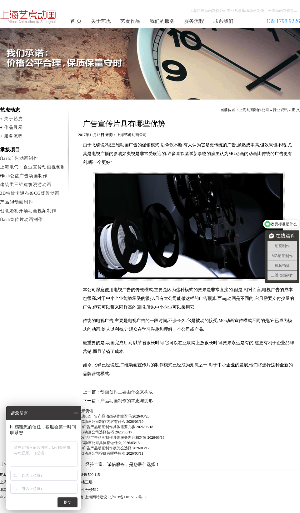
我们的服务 (162, 21)
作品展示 (13, 127)
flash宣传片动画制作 (21, 219)
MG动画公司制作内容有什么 (101, 421)
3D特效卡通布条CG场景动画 (30, 193)
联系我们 (223, 21)
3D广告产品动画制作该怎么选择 (105, 448)
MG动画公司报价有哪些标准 (101, 453)
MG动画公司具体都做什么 (100, 443)
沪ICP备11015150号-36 (128, 497)
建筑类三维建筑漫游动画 (26, 184)
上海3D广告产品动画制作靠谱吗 (105, 416)
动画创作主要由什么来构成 (126, 392)
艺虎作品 (130, 21)
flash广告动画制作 (19, 158)
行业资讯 (280, 110)
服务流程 (194, 21)
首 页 (76, 21)
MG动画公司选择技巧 (96, 432)
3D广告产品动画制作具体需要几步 (106, 427)
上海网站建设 (96, 497)
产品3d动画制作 (16, 202)
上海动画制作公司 (28, 16)
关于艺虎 (101, 21)
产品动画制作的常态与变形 (126, 400)
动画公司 (139, 135)
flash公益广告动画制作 (24, 175)
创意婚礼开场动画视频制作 (28, 210)
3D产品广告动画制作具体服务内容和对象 (112, 437)
